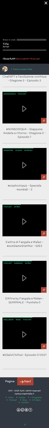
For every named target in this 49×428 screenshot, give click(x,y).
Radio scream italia (17, 69)
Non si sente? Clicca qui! (28, 58)
